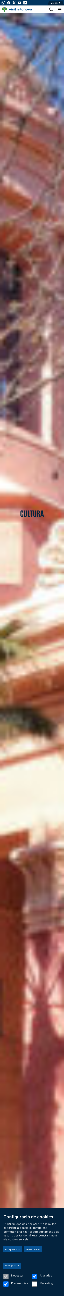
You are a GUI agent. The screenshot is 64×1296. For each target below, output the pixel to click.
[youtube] (19, 2)
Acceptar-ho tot (12, 1249)
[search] (51, 9)
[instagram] (3, 2)
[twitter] (14, 2)
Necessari (13, 1276)
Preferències (15, 1284)
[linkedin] (25, 2)
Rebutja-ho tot (12, 1265)
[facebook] (8, 2)
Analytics (42, 1276)
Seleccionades (33, 1249)
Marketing (42, 1284)
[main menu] (59, 9)
